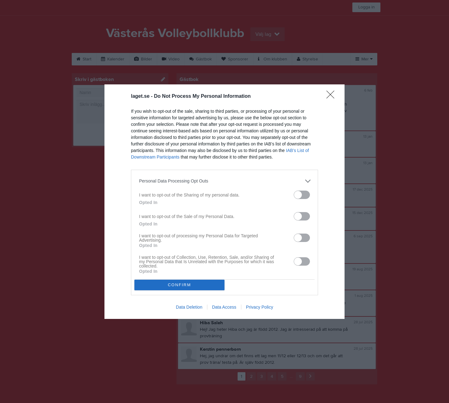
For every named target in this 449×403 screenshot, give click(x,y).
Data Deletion (189, 307)
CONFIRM (179, 284)
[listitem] (224, 181)
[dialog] (224, 201)
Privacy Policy (259, 307)
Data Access (224, 307)
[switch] (302, 195)
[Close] (332, 96)
